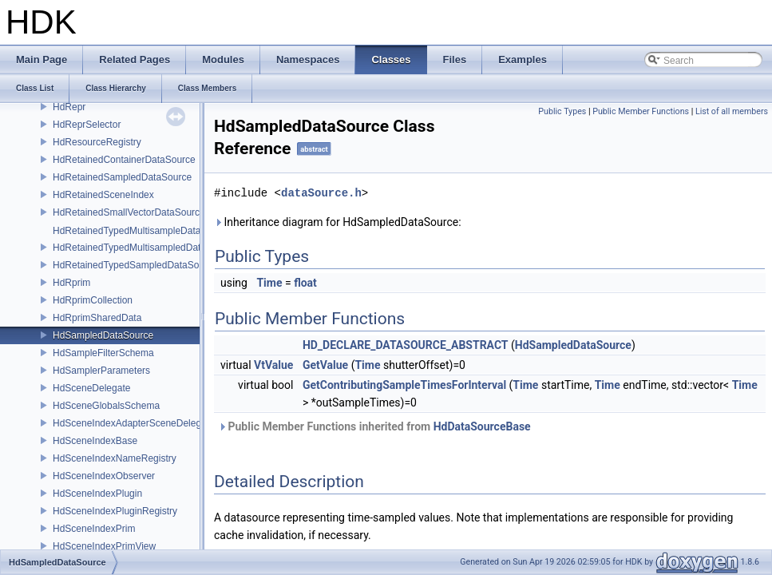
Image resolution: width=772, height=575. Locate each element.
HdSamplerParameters (101, 370)
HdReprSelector (87, 124)
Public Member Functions (640, 111)
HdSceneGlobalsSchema (106, 405)
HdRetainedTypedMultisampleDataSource (142, 230)
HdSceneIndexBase (95, 440)
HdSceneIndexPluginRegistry (115, 511)
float (305, 282)
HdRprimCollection (93, 300)
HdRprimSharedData (97, 317)
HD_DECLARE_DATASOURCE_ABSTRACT (406, 345)
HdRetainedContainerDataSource (124, 159)
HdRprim (71, 282)
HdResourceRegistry (97, 142)
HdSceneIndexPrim (94, 528)
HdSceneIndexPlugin (97, 493)
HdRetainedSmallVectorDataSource (129, 212)
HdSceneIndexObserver (104, 476)
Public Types (562, 111)
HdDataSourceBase (482, 426)
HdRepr (69, 107)
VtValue (273, 365)
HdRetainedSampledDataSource (122, 177)
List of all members (731, 111)
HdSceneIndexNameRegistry (114, 458)
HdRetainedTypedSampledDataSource (135, 265)
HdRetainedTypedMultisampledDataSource (144, 247)
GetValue (325, 365)
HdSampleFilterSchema (103, 353)
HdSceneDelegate (91, 388)
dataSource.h (321, 192)
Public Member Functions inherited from (374, 426)
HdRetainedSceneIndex (103, 194)
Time (269, 282)
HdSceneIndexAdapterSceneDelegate (134, 423)
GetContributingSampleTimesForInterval (404, 385)
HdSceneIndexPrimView (104, 546)
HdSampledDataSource (103, 335)
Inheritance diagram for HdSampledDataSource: (337, 222)
